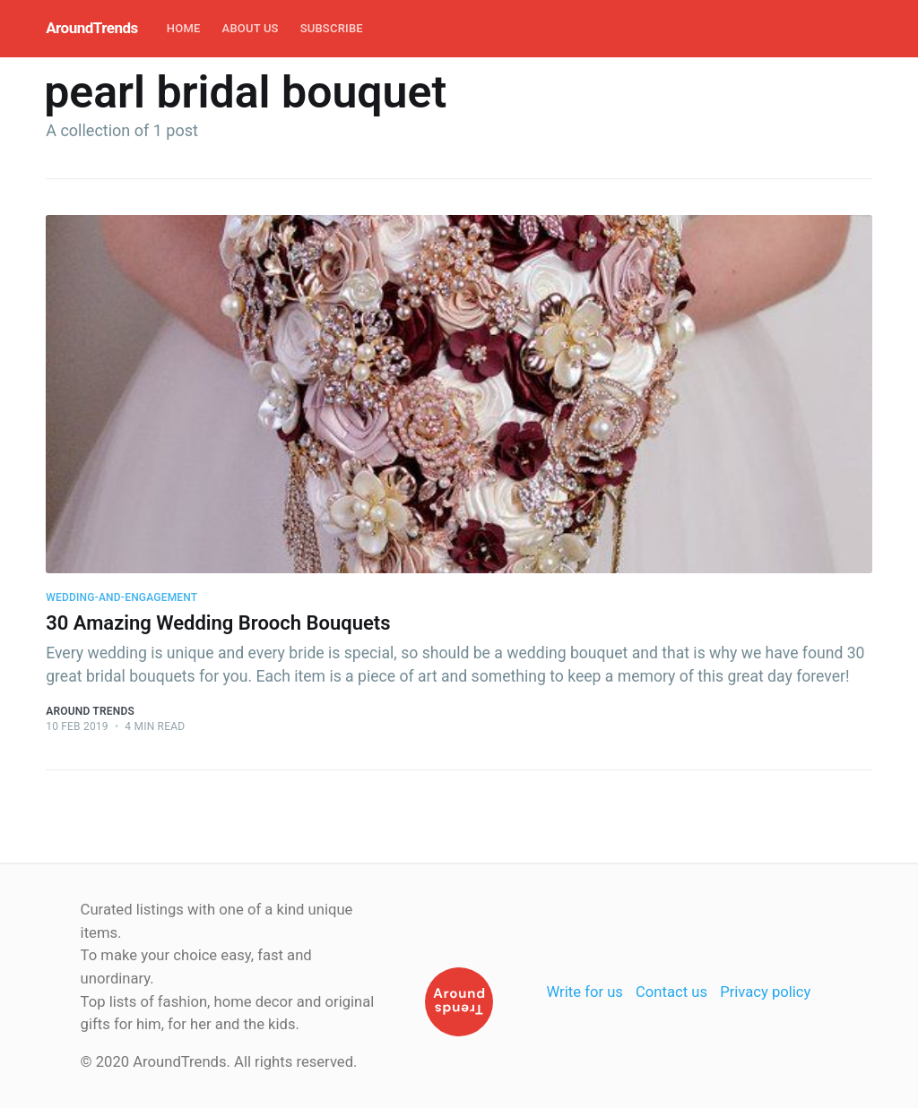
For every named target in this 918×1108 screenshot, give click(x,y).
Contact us (671, 992)
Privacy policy (765, 992)
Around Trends (90, 711)
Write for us (585, 992)
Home (184, 28)
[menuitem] (184, 29)
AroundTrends (92, 28)
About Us (250, 28)
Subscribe (331, 28)
